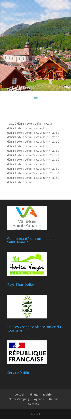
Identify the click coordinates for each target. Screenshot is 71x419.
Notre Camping (19, 399)
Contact (33, 403)
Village (33, 394)
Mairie (47, 394)
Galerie (53, 399)
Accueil (19, 394)
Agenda (39, 399)
